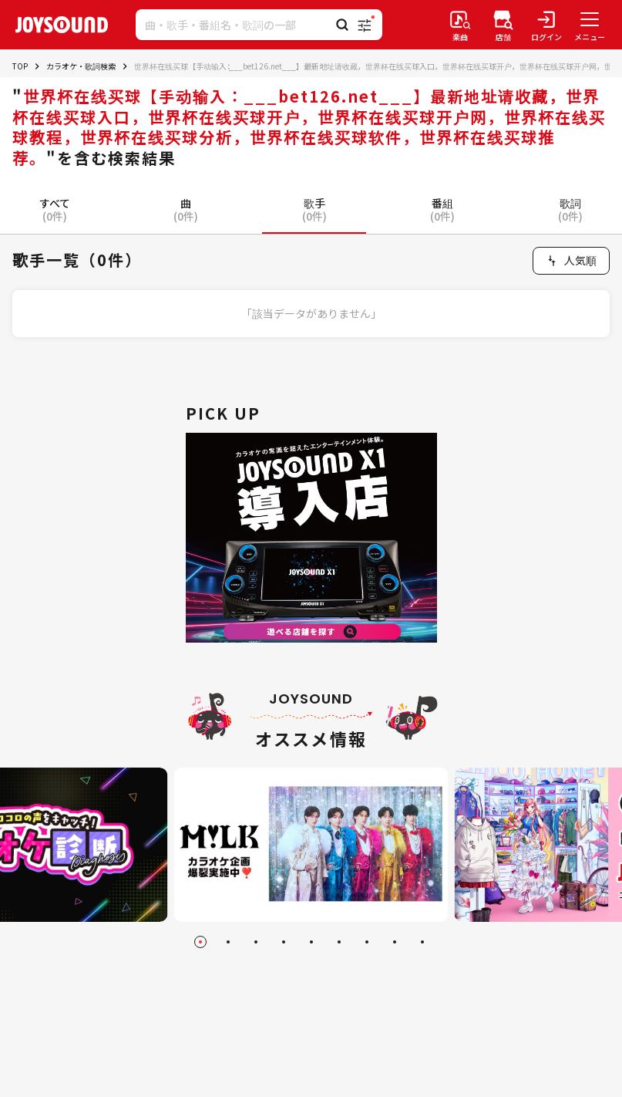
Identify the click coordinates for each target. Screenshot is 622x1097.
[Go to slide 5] (311, 941)
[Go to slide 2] (228, 941)
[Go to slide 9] (422, 941)
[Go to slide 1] (200, 941)
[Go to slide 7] (366, 941)
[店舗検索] (503, 25)
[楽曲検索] (460, 25)
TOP (20, 66)
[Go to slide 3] (255, 941)
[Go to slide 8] (394, 941)
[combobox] (571, 261)
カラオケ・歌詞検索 (81, 66)
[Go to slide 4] (283, 941)
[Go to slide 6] (339, 941)
